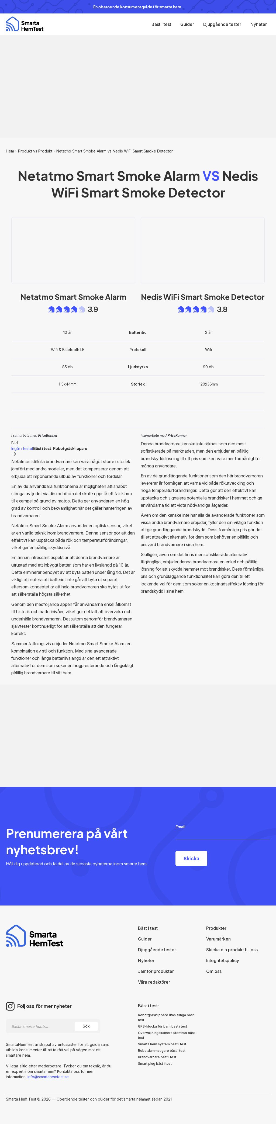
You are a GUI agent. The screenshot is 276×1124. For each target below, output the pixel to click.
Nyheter (258, 24)
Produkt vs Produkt (35, 151)
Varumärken (218, 939)
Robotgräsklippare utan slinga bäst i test (166, 1017)
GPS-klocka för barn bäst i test (162, 1026)
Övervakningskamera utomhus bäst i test (167, 1035)
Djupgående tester (222, 24)
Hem (10, 151)
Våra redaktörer (154, 982)
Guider (187, 24)
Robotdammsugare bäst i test (161, 1051)
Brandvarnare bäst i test (157, 1057)
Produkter (216, 928)
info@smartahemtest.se (47, 1076)
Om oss (214, 971)
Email (180, 826)
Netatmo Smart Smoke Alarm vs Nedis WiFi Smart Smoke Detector (114, 151)
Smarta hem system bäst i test (162, 1044)
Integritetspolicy (222, 960)
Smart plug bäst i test (155, 1063)
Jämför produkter (156, 971)
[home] (24, 23)
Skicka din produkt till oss (232, 949)
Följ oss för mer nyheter (44, 1006)
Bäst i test (161, 24)
